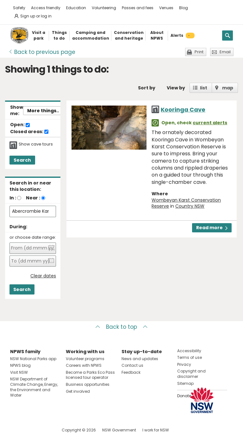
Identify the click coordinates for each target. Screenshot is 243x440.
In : (12, 198)
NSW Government (119, 430)
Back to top (121, 327)
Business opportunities (87, 384)
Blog (183, 7)
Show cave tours (36, 144)
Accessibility (189, 350)
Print (199, 52)
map (227, 88)
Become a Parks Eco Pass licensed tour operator (90, 375)
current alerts (210, 123)
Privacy (184, 364)
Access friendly (45, 7)
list (203, 88)
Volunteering (104, 7)
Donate (184, 395)
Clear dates (43, 276)
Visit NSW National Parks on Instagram (29, 430)
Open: (20, 125)
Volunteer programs (85, 358)
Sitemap (185, 383)
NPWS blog (20, 365)
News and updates (140, 358)
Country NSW (189, 206)
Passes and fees (137, 7)
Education (76, 7)
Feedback (131, 372)
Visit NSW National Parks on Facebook (16, 430)
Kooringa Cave (183, 109)
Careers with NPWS (84, 365)
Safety (19, 7)
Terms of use (189, 357)
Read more (211, 227)
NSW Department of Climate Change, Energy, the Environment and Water (34, 387)
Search (22, 160)
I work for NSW (155, 430)
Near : (33, 198)
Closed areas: (29, 132)
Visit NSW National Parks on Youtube (43, 430)
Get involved (78, 391)
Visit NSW (19, 372)
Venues (166, 7)
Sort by (146, 88)
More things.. (43, 110)
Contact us (132, 365)
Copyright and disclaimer (191, 373)
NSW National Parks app (33, 358)
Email (225, 52)
